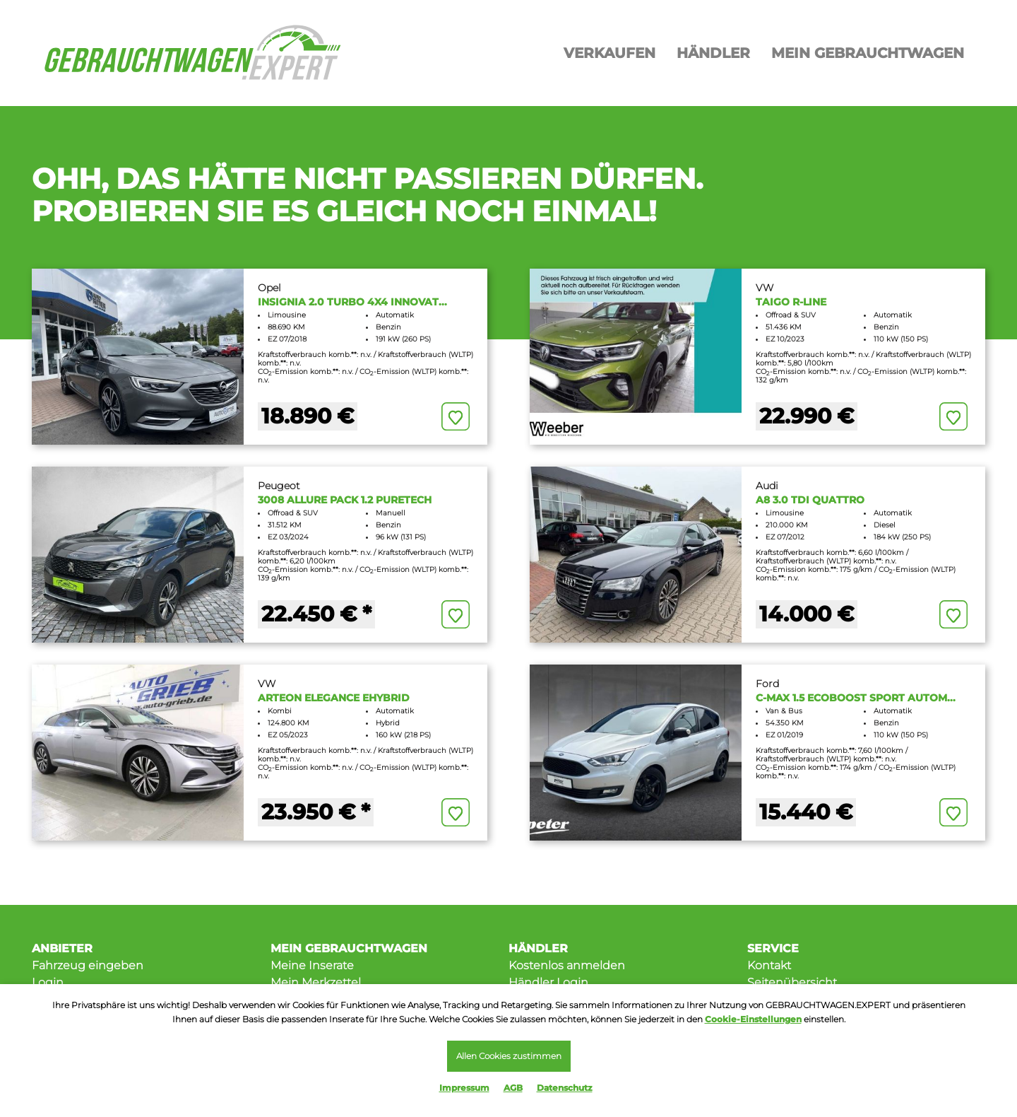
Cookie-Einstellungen (753, 1018)
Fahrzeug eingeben (87, 965)
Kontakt (769, 965)
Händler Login (548, 982)
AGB (513, 1087)
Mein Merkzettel (315, 982)
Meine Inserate (312, 965)
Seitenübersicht (792, 982)
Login (48, 982)
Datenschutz (565, 1087)
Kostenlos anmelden (567, 965)
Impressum (464, 1087)
